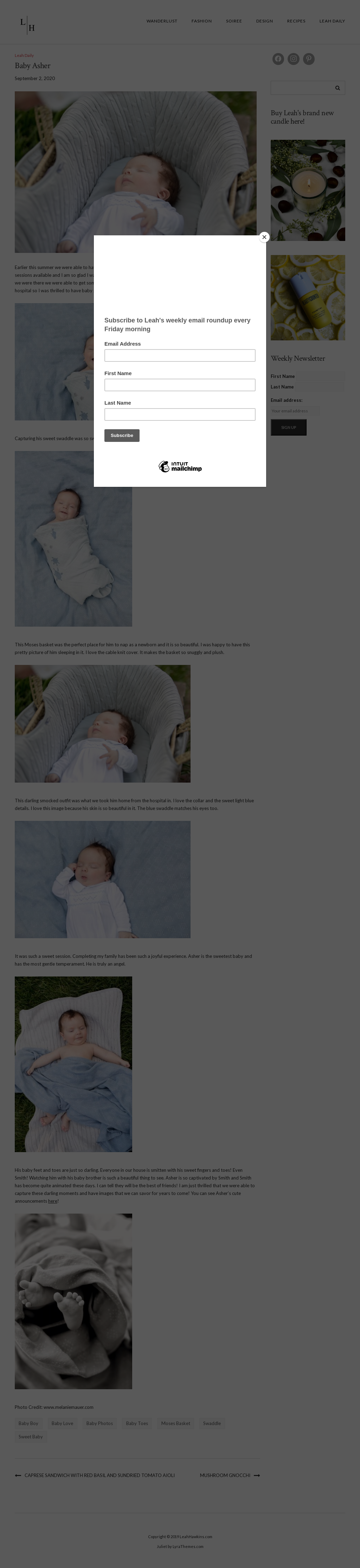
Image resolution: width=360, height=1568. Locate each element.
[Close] (264, 237)
